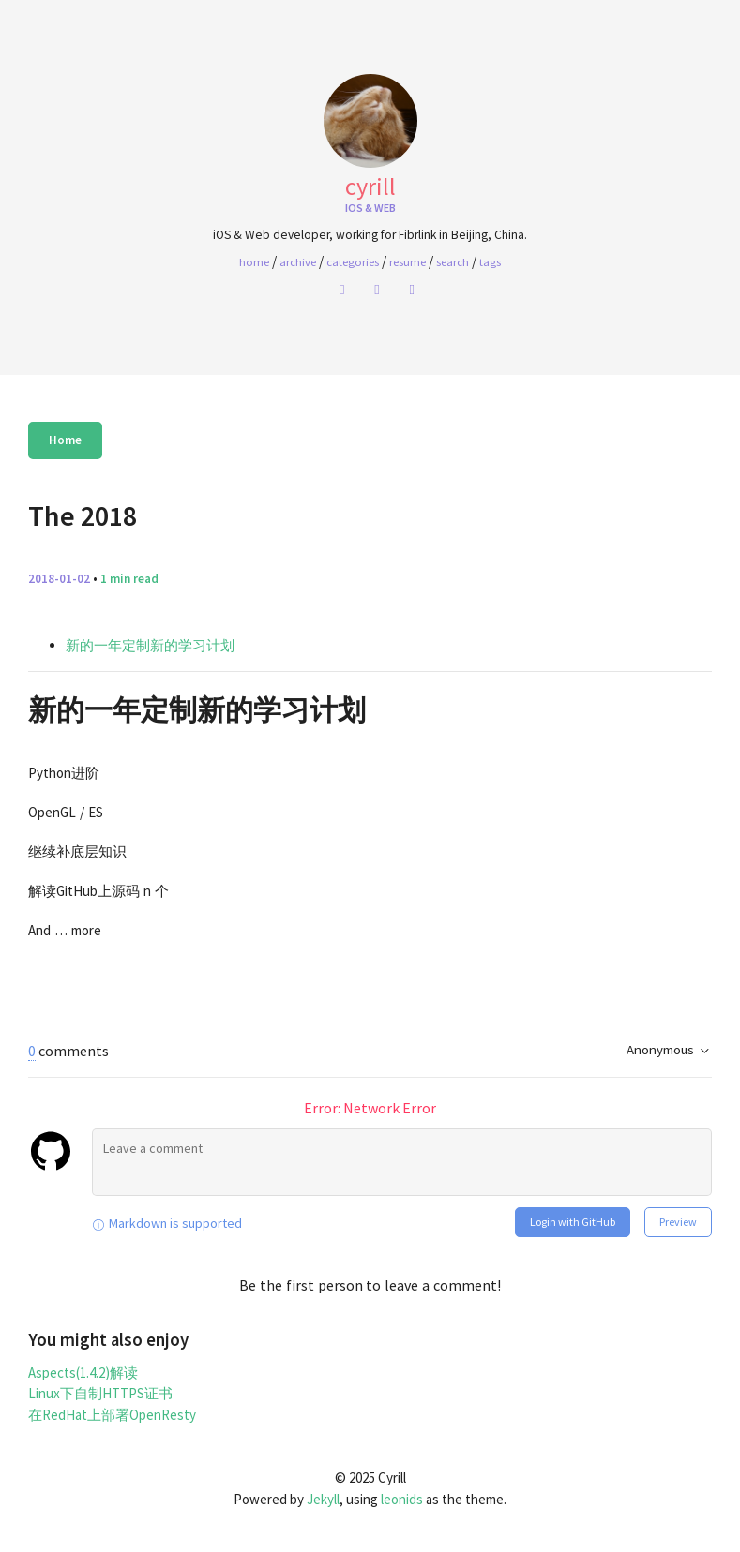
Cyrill (370, 186)
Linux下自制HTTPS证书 (100, 1393)
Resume (407, 261)
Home (65, 440)
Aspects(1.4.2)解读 (83, 1372)
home (254, 261)
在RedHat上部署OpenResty (112, 1415)
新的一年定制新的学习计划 (150, 645)
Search (452, 261)
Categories (352, 261)
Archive (297, 261)
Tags (490, 261)
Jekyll (323, 1499)
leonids (402, 1499)
